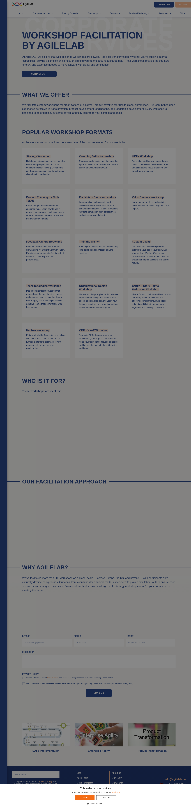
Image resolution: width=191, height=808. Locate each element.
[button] (95, 803)
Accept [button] (84, 798)
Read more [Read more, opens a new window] (116, 792)
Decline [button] (106, 798)
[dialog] (95, 404)
